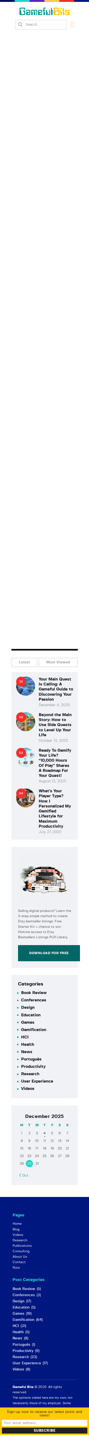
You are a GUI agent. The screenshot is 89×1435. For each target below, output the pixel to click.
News (26, 1052)
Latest (24, 662)
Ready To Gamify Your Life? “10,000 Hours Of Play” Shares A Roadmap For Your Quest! (55, 763)
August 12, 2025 (52, 781)
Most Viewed (58, 662)
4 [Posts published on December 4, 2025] (44, 1133)
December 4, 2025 (54, 705)
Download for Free (49, 953)
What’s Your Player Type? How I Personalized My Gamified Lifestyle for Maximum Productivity (55, 808)
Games (27, 1022)
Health (27, 1044)
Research (30, 1074)
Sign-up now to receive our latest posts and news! (44, 1413)
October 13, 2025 (53, 740)
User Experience (37, 1081)
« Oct (24, 1175)
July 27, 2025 (50, 832)
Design (28, 1007)
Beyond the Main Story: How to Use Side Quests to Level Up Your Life (55, 725)
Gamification (33, 1030)
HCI (25, 1037)
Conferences (33, 1000)
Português (31, 1059)
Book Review (34, 993)
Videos (27, 1089)
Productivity (33, 1067)
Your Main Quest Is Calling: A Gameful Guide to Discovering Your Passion (56, 689)
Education (31, 1015)
